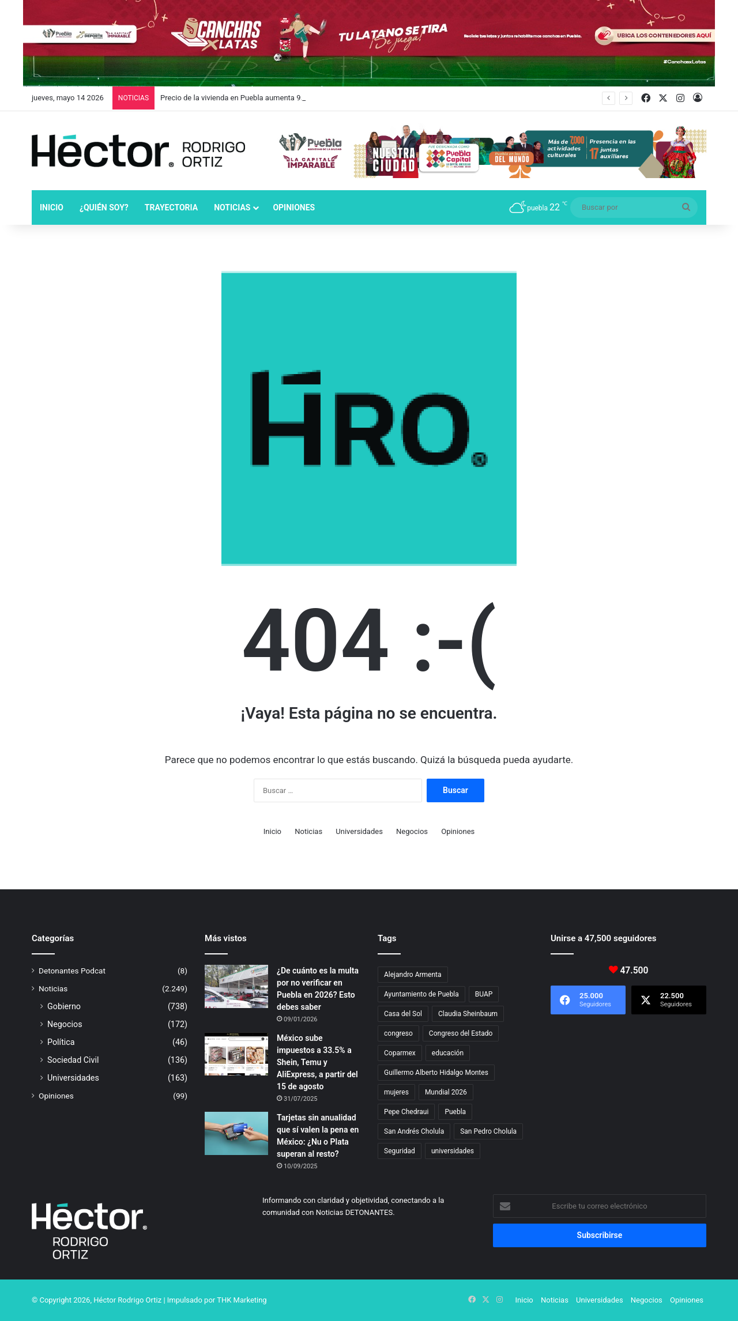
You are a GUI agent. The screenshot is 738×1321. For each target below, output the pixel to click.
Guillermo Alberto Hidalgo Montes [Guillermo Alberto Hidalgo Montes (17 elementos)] (436, 1073)
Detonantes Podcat (72, 970)
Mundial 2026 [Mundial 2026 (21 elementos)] (446, 1092)
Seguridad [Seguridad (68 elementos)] (399, 1151)
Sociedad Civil (73, 1060)
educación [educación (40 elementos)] (448, 1053)
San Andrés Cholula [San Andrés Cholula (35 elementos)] (414, 1131)
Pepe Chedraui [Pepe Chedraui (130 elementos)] (406, 1112)
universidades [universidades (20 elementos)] (452, 1151)
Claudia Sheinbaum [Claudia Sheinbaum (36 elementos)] (468, 1014)
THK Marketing (242, 1300)
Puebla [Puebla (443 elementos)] (455, 1112)
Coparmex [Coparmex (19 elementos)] (400, 1053)
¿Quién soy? (104, 207)
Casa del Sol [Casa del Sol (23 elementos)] (403, 1014)
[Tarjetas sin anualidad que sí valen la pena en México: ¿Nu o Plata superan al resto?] (236, 1133)
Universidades (359, 831)
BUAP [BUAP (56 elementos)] (484, 994)
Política (61, 1042)
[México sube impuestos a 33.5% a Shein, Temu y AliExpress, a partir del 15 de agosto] (236, 1053)
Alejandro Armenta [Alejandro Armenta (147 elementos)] (413, 975)
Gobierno (64, 1006)
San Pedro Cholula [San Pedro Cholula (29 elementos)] (488, 1131)
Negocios (412, 831)
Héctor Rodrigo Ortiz (127, 1300)
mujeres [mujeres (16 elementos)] (396, 1092)
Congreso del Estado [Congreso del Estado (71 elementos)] (460, 1033)
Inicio (51, 207)
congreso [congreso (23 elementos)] (398, 1033)
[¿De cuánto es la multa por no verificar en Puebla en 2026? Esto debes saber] (236, 986)
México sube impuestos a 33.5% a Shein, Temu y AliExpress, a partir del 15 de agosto (317, 1062)
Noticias (232, 207)
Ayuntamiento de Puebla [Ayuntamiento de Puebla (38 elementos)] (421, 994)
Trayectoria (171, 207)
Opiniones (294, 207)
